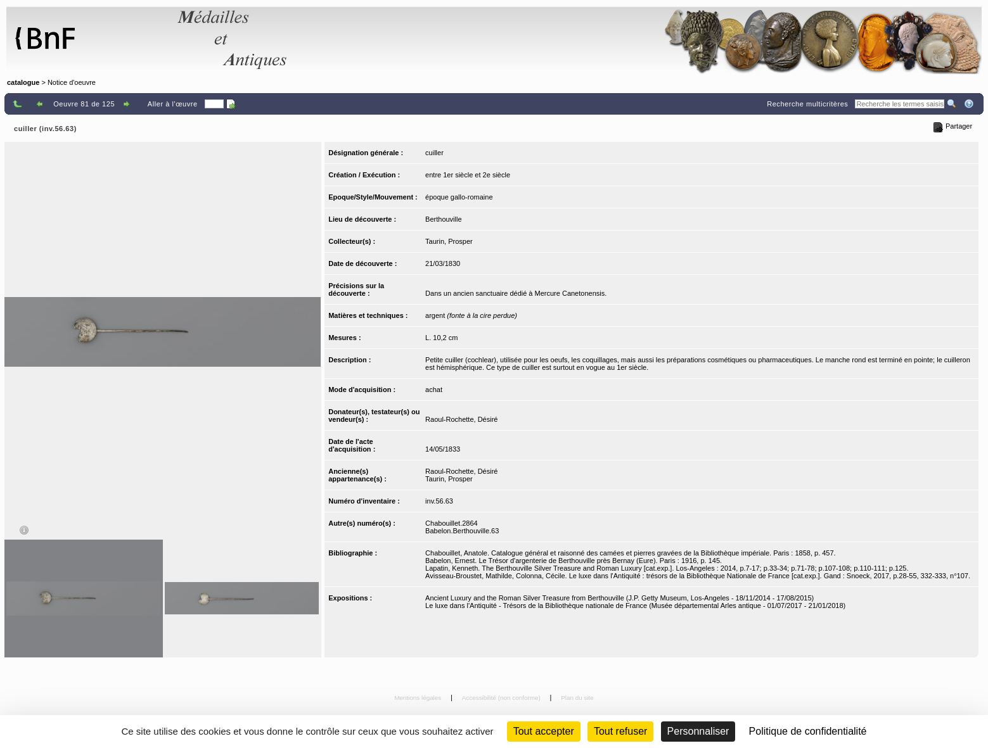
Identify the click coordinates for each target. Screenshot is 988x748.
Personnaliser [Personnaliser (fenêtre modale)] (698, 731)
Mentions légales (418, 697)
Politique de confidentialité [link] (808, 731)
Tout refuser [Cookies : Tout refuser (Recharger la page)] (620, 731)
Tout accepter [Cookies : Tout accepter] (543, 731)
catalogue (23, 82)
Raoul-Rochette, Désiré (461, 419)
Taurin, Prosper (449, 241)
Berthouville (443, 219)
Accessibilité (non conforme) (502, 697)
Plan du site (577, 697)
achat (433, 389)
